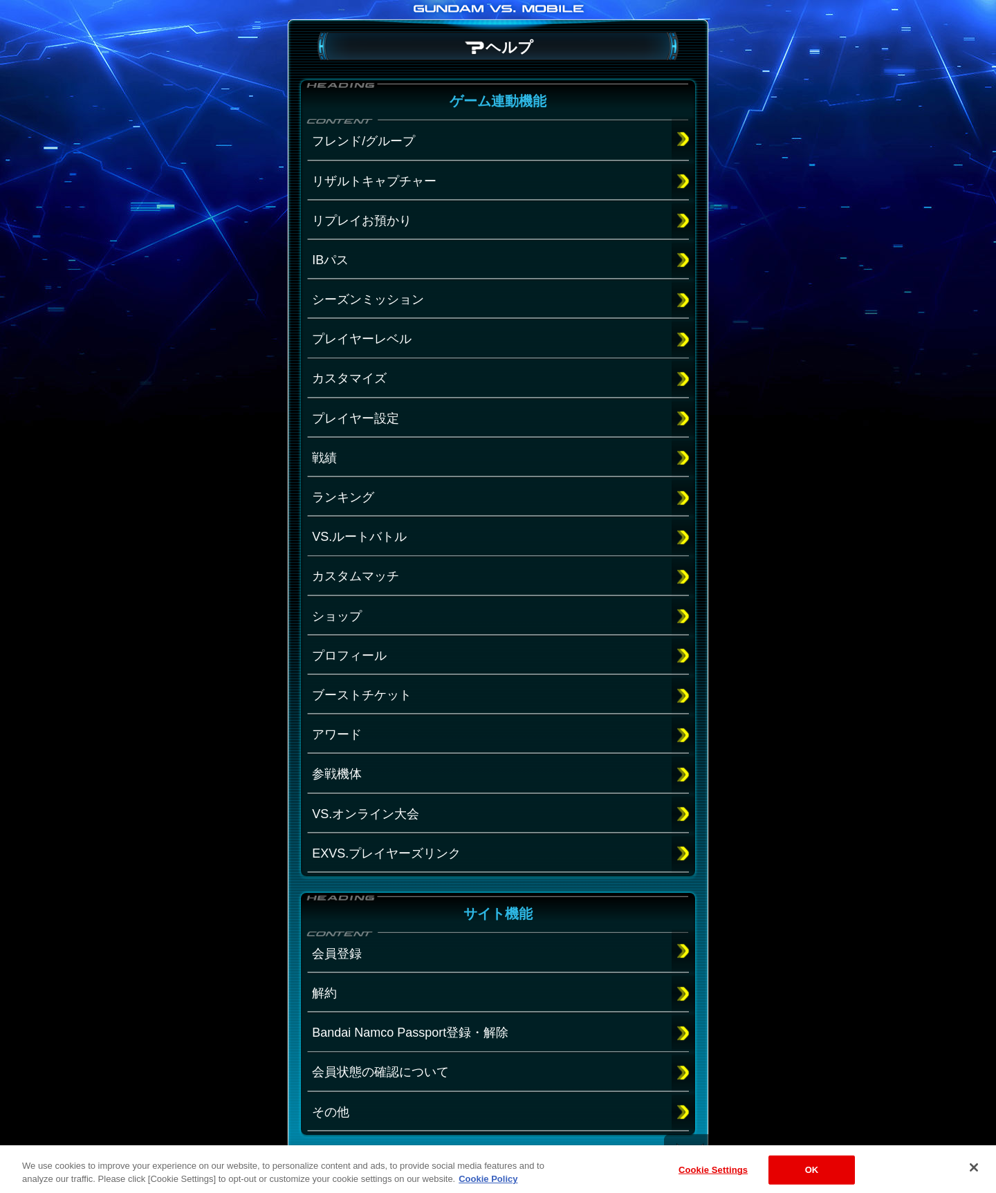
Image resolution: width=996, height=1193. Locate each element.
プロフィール (349, 656)
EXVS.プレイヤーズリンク (386, 853)
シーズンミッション (368, 299)
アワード (337, 734)
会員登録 (337, 954)
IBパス (330, 260)
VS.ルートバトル (359, 537)
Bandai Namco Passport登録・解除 (410, 1032)
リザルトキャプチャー (374, 181)
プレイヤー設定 (355, 418)
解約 (324, 993)
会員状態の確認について (380, 1072)
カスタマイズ (349, 378)
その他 (330, 1112)
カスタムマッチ (355, 576)
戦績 (324, 458)
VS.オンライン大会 (365, 814)
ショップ (337, 616)
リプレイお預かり (362, 221)
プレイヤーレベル (362, 339)
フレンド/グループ (363, 141)
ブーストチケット (362, 695)
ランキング (343, 497)
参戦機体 (337, 774)
